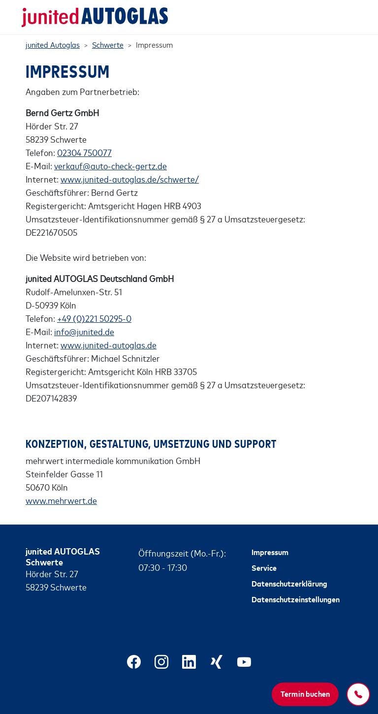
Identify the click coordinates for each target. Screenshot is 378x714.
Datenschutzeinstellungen (296, 598)
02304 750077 (84, 152)
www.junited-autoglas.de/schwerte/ (130, 179)
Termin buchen (305, 693)
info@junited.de (84, 331)
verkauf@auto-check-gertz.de (110, 165)
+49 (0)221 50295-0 (94, 318)
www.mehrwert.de (61, 500)
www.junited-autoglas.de (109, 344)
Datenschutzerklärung (289, 583)
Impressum (270, 551)
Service (264, 567)
